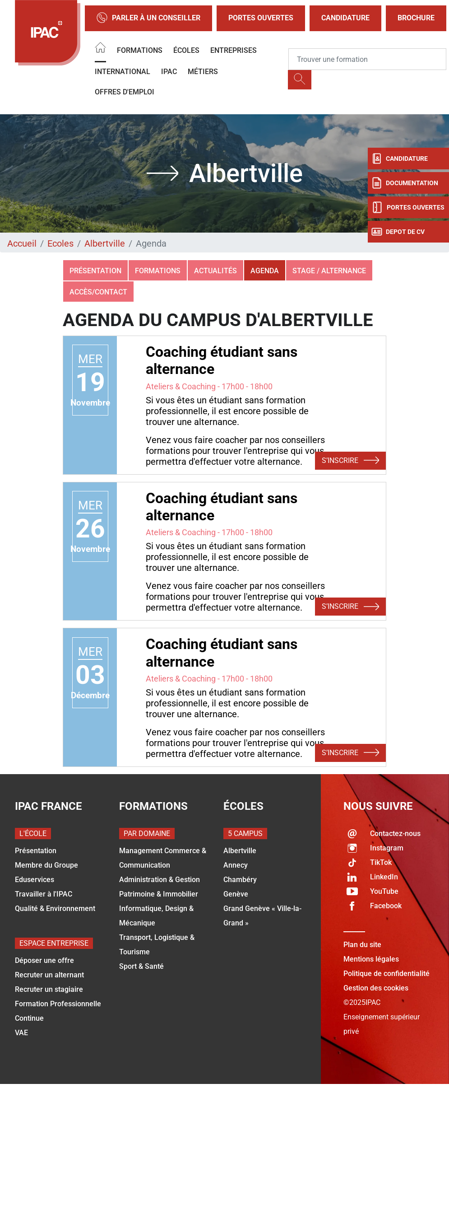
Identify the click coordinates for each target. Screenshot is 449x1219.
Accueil (22, 243)
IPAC (169, 71)
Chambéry (240, 879)
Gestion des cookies (375, 988)
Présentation (95, 270)
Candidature (345, 18)
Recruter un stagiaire (49, 989)
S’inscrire (350, 460)
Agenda (264, 270)
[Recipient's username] (367, 59)
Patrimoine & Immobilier (158, 894)
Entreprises (233, 50)
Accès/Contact (98, 292)
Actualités (215, 270)
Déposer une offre (44, 960)
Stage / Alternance (329, 270)
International (122, 71)
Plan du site (362, 944)
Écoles (186, 50)
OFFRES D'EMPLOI (124, 92)
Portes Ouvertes (260, 18)
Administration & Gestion (159, 879)
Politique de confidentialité (386, 973)
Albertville (104, 243)
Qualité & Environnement (55, 908)
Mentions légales (371, 959)
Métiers (203, 71)
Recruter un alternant (49, 975)
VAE (21, 1032)
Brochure (416, 18)
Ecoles (60, 243)
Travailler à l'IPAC (43, 894)
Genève (235, 894)
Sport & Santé (141, 966)
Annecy (235, 865)
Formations (139, 50)
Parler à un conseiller (148, 18)
